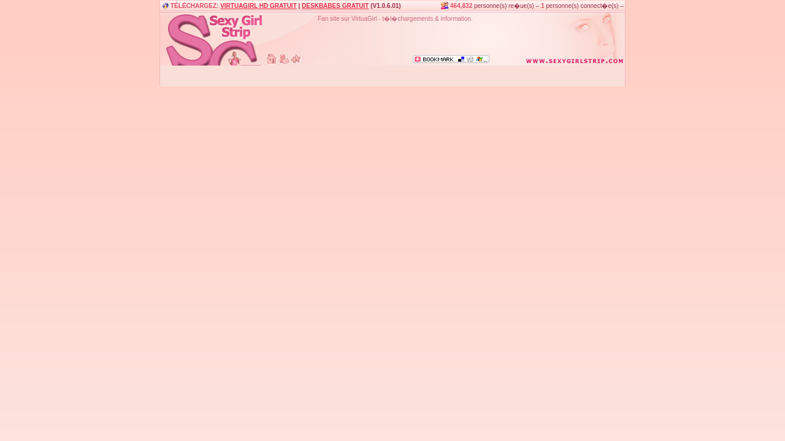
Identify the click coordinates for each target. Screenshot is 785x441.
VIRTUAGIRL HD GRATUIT (258, 5)
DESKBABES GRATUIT (335, 5)
